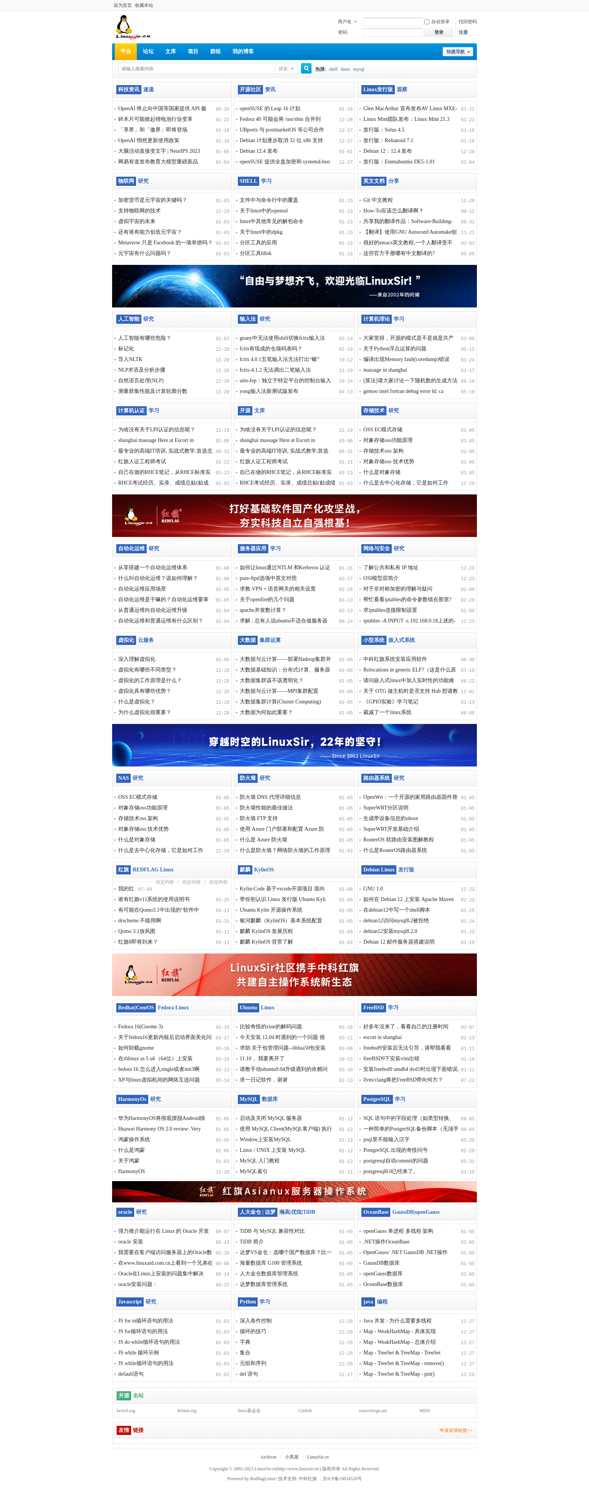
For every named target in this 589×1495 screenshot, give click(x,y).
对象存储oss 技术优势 (388, 461)
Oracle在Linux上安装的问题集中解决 (161, 1273)
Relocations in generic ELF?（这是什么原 (409, 670)
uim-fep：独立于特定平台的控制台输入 (285, 380)
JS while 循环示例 (138, 1353)
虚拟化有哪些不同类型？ (147, 670)
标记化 (126, 349)
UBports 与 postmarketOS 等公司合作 (282, 130)
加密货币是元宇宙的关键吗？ (152, 200)
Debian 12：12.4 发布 (387, 151)
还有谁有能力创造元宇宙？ (150, 232)
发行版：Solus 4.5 (383, 130)
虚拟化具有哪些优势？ (144, 691)
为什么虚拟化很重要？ (144, 712)
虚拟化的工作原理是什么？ (150, 680)
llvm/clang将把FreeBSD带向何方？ (403, 1080)
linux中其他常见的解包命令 (272, 221)
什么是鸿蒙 (131, 1150)
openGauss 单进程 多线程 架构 (398, 1231)
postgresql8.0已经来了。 (390, 1171)
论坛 (148, 51)
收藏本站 (144, 5)
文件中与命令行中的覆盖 (269, 200)
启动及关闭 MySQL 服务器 (271, 1118)
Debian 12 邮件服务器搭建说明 (398, 942)
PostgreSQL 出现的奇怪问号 (395, 1150)
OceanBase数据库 (383, 1284)
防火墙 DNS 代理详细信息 (270, 797)
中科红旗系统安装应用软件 (395, 659)
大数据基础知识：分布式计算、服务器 (285, 670)
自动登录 (437, 21)
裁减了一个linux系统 (387, 712)
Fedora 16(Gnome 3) (140, 1026)
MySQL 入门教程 (260, 1161)
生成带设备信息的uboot (390, 818)
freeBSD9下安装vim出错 (391, 1058)
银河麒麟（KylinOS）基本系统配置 (281, 920)
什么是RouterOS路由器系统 (395, 850)
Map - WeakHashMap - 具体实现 (399, 1331)
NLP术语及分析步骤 (141, 370)
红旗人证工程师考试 (142, 461)
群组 (215, 51)
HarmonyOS (131, 1171)
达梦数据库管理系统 (264, 1284)
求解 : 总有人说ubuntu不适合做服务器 (284, 621)
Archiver (268, 1457)
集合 (245, 1353)
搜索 (283, 68)
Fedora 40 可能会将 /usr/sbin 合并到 (280, 119)
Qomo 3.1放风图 (136, 931)
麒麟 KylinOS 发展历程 (266, 931)
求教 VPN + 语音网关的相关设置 (278, 589)
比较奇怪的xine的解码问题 (271, 1026)
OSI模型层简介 (381, 578)
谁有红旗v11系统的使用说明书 (154, 899)
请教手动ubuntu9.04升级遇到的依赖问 (284, 1069)
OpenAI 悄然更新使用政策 (148, 140)
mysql (358, 69)
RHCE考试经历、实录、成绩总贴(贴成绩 (288, 483)
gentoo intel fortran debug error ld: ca (403, 391)
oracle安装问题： (138, 1284)
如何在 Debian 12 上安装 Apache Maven (408, 899)
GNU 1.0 (373, 889)
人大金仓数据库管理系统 (269, 1273)
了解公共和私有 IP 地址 (390, 567)
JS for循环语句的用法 (143, 1331)
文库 (170, 51)
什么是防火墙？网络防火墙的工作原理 (285, 850)
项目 (193, 51)
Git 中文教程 (378, 200)
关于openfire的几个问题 (267, 599)
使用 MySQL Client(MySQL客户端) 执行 (286, 1129)
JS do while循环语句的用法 (149, 1342)
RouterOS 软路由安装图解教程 (398, 840)
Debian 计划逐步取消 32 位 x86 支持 (281, 140)
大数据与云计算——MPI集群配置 (279, 691)
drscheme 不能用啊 (139, 920)
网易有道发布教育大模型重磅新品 (158, 162)
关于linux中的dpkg (261, 232)
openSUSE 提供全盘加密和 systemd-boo (285, 162)
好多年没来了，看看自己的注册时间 (405, 1026)
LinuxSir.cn (318, 1457)
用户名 (345, 21)
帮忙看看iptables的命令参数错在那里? (407, 599)
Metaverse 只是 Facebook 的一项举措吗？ (165, 242)
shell (333, 69)
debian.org (186, 1410)
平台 (125, 51)
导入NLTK (130, 359)
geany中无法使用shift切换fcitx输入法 (282, 338)
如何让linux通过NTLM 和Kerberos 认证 (285, 567)
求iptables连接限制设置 (390, 610)
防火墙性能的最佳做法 (266, 808)
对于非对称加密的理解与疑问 (397, 589)
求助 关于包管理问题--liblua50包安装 (283, 1048)
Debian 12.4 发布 (259, 151)
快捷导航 (455, 51)
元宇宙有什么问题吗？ (144, 253)
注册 (463, 32)
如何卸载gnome (136, 1048)
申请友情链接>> (456, 1430)
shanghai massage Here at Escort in (156, 440)
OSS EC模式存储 (382, 429)
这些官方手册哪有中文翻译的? (399, 253)
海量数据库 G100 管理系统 (271, 1263)
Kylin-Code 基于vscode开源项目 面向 (282, 889)
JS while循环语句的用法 (146, 1363)
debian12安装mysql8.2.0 (390, 931)
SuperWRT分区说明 (385, 808)
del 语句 (249, 1374)
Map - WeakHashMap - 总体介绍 (399, 1342)
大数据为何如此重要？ (266, 712)
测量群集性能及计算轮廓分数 (152, 391)
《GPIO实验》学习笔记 (390, 702)
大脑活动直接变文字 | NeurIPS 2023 (159, 151)
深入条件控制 (256, 1321)
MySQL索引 (254, 1171)
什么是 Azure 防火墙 (263, 840)
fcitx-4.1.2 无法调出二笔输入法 (275, 370)
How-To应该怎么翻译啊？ (393, 211)
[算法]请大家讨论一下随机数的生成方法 (410, 380)
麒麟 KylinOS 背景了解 (266, 942)
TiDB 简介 (252, 1242)
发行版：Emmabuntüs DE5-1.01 (399, 162)
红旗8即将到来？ (138, 942)
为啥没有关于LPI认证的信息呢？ (156, 429)
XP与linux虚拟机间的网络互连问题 (159, 1080)
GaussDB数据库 (381, 1263)
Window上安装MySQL (265, 1139)
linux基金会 (249, 1410)
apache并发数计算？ (263, 610)
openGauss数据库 (382, 1273)
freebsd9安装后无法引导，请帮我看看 (407, 1048)
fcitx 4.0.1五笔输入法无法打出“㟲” (280, 359)
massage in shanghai (385, 370)
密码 (342, 32)
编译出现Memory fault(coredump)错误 (406, 359)
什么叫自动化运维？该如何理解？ (158, 578)
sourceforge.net (373, 1410)
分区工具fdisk (256, 253)
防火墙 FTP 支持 (259, 818)
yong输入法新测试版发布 (269, 391)
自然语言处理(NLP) (141, 380)
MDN (425, 1410)
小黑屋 (292, 1457)
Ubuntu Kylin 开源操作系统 (271, 910)
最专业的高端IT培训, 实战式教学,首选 (284, 451)
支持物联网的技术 (139, 211)
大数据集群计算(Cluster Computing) (280, 702)
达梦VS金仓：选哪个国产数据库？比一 (286, 1252)
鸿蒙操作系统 (134, 1139)
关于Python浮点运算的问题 (394, 349)
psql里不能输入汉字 (386, 1139)
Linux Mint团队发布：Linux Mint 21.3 (406, 119)
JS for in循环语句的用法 (145, 1321)
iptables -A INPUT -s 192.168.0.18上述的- (409, 621)
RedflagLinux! (263, 1478)
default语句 (131, 1374)
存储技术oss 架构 (383, 451)
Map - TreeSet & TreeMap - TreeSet (401, 1353)
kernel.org (126, 1410)
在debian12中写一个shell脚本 (396, 910)
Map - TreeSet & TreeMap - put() (398, 1374)
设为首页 (123, 5)
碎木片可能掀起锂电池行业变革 (155, 119)
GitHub (305, 1410)
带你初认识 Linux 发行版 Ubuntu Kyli (283, 899)
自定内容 (165, 882)
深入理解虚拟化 (136, 659)
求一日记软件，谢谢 (264, 1080)
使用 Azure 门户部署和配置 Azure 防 (282, 829)
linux (345, 69)
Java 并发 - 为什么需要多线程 (397, 1321)
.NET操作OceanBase (386, 1242)
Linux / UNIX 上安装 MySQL (273, 1150)
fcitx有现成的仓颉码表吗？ (271, 349)
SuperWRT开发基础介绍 (391, 829)
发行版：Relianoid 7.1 (388, 140)
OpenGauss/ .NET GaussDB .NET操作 (405, 1252)
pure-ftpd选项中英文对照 (268, 578)
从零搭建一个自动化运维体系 (152, 567)
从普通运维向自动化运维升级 (152, 610)
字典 (245, 1342)
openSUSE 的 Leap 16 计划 (270, 108)
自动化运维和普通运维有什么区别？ (160, 621)
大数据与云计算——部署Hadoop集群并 (285, 659)
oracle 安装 (130, 1242)
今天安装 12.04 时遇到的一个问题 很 (282, 1037)
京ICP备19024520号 (342, 1478)
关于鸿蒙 (128, 1161)
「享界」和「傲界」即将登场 (152, 130)
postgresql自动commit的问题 (395, 1161)
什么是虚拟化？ (136, 702)
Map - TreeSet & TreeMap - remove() (403, 1363)
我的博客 (243, 51)
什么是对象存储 (382, 472)
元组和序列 (253, 1363)
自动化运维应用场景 (142, 589)
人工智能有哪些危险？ (144, 338)
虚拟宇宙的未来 (136, 221)
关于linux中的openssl (264, 211)
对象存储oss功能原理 (388, 440)
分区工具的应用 (258, 242)
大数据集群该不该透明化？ (272, 680)
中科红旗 (308, 1478)
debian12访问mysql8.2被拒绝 (396, 920)
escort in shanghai (382, 1037)
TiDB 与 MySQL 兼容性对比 (272, 1231)
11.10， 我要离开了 (262, 1058)
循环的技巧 (253, 1331)
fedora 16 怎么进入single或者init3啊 (159, 1069)
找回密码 (468, 21)
